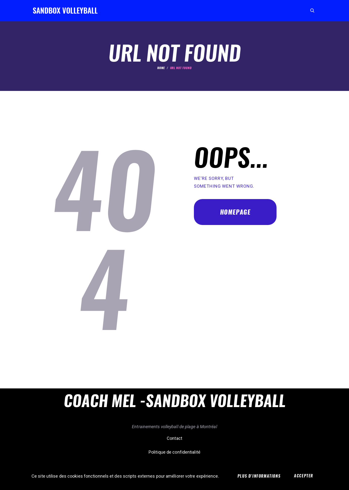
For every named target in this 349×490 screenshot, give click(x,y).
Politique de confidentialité (174, 452)
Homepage (235, 212)
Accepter (303, 475)
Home (161, 68)
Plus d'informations (259, 476)
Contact (174, 438)
